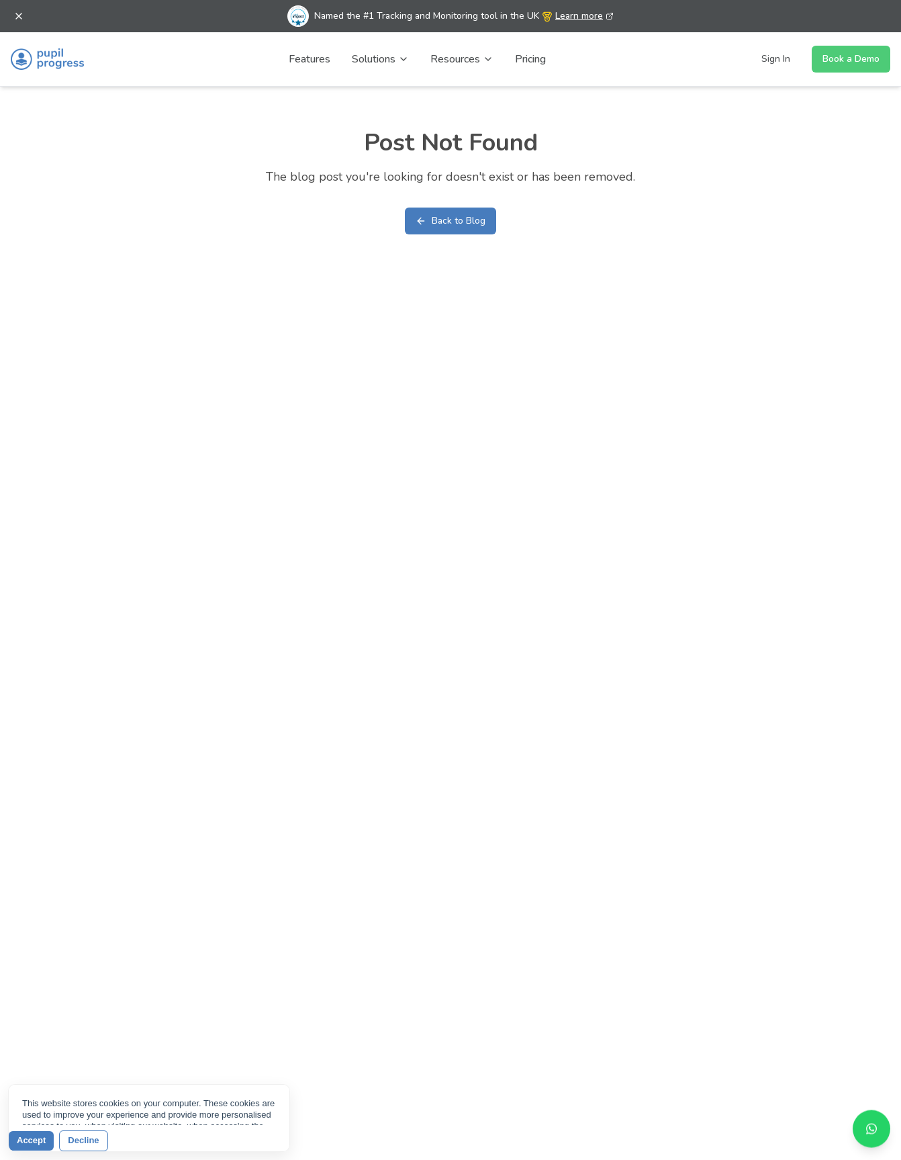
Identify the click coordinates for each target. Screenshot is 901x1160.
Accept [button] (31, 1140)
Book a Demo (851, 58)
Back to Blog (450, 220)
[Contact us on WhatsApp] (871, 1126)
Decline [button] (83, 1140)
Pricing (530, 59)
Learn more (584, 15)
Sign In (775, 58)
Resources (461, 59)
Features (309, 59)
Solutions (380, 59)
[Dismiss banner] (19, 16)
